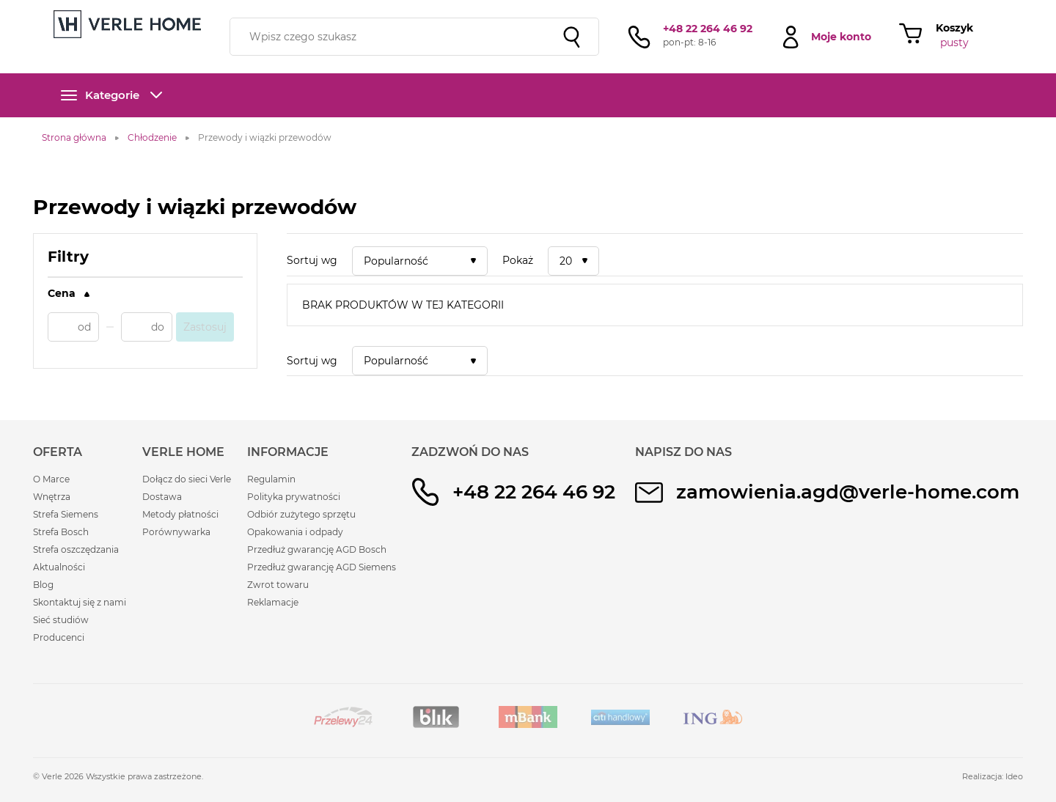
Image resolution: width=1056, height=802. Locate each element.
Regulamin (271, 479)
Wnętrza (51, 496)
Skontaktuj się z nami (79, 602)
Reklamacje (272, 602)
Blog (43, 584)
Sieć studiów (61, 619)
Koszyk (954, 27)
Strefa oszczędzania (76, 549)
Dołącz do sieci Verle (186, 479)
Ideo (1014, 776)
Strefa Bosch (61, 531)
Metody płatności (180, 514)
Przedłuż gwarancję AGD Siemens (321, 567)
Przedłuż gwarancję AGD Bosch (316, 549)
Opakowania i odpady (295, 531)
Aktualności (59, 567)
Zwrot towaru (278, 584)
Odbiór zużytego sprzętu (301, 514)
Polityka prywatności (293, 496)
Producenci (58, 637)
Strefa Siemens (65, 514)
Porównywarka (176, 531)
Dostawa (162, 496)
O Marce (51, 479)
